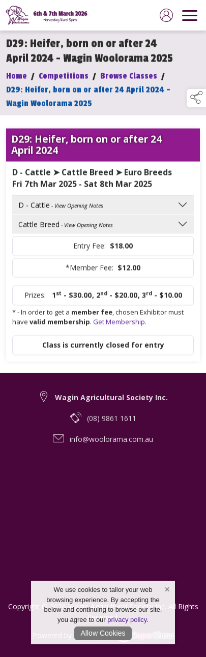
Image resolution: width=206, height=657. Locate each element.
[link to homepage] (48, 15)
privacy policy (126, 619)
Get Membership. (119, 325)
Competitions (64, 79)
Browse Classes (128, 79)
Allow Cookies (103, 633)
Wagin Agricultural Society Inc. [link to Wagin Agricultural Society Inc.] (111, 403)
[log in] (166, 15)
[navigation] (189, 15)
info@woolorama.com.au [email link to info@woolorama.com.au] (111, 445)
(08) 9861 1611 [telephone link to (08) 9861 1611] (111, 424)
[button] (196, 98)
